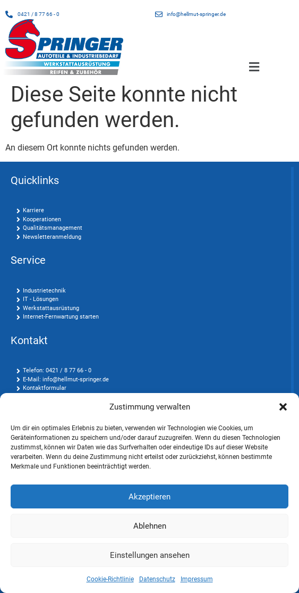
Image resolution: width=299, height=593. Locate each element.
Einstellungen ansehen (150, 555)
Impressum (197, 579)
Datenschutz (157, 579)
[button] (283, 407)
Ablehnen (149, 526)
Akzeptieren (149, 497)
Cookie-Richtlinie (110, 579)
